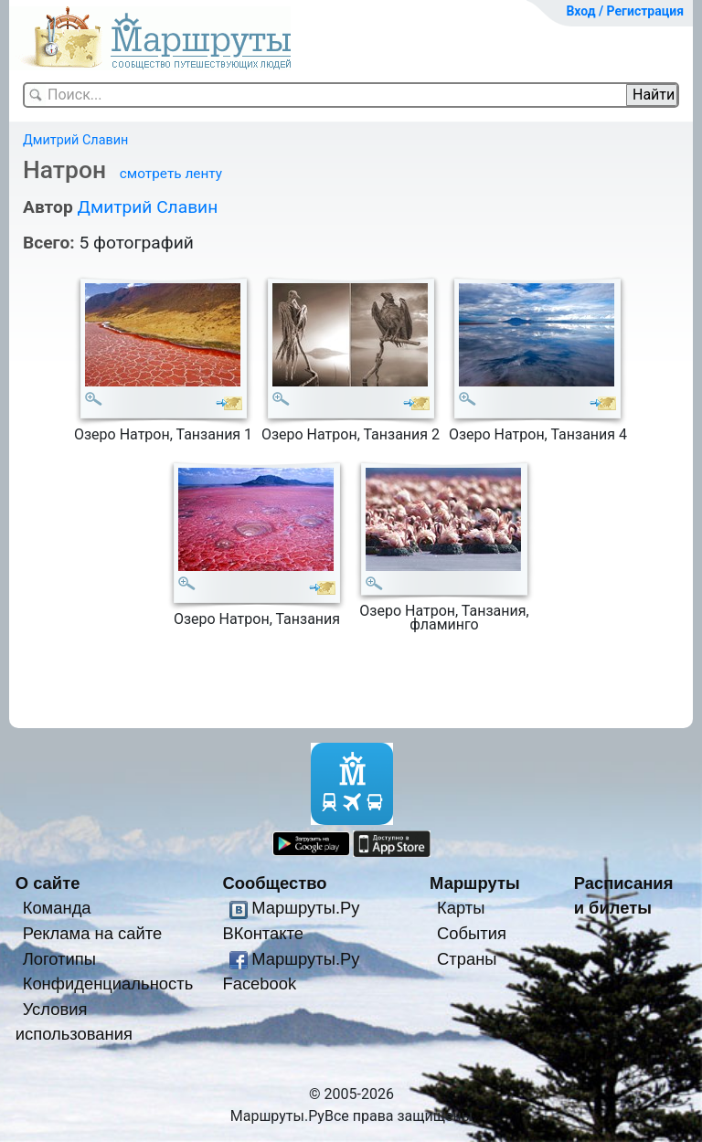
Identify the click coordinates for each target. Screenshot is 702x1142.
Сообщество (274, 883)
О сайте (48, 883)
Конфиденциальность (108, 983)
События (471, 933)
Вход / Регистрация (625, 11)
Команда (57, 907)
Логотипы (59, 958)
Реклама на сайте (93, 933)
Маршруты (475, 883)
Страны (467, 958)
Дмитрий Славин (75, 140)
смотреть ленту (171, 173)
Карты (460, 907)
